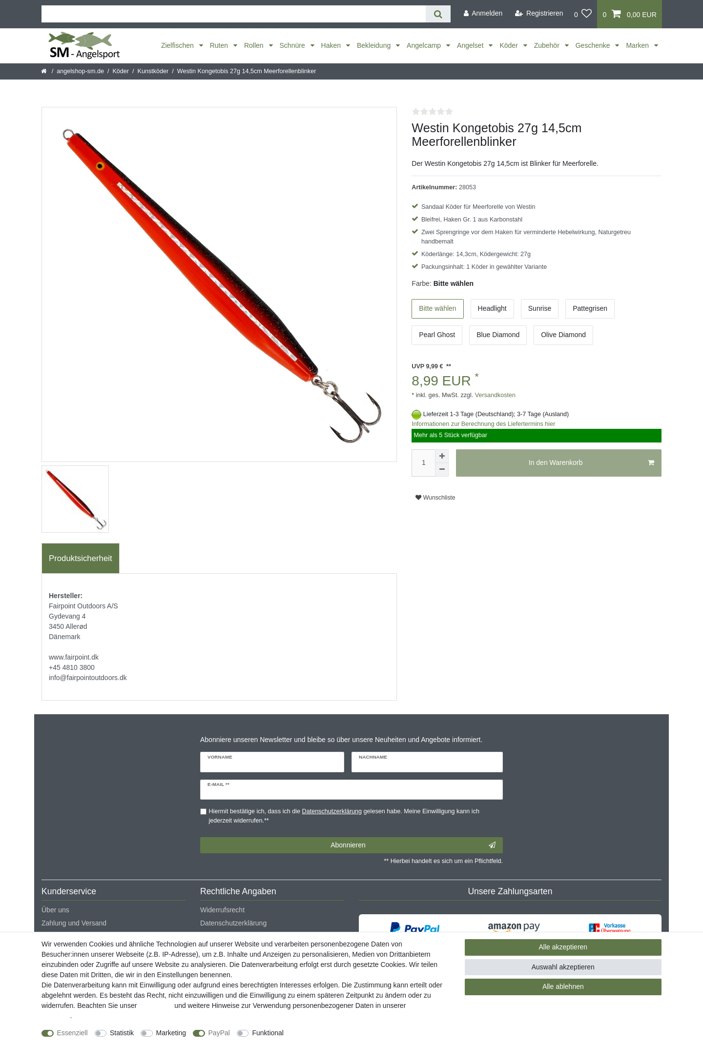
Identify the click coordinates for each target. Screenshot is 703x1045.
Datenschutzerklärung (233, 923)
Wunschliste (435, 497)
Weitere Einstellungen (325, 1033)
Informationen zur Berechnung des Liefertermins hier (483, 424)
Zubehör (547, 45)
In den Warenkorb (591, 463)
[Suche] (438, 13)
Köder (509, 45)
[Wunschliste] (583, 14)
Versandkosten (494, 395)
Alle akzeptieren (563, 947)
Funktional (268, 1033)
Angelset (471, 45)
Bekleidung (375, 45)
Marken (638, 45)
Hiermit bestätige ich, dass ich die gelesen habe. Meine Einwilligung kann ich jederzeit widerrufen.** (344, 816)
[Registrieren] (539, 13)
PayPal (219, 1033)
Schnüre (293, 45)
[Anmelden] (483, 13)
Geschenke (594, 45)
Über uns (55, 910)
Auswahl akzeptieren (563, 967)
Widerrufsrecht (222, 910)
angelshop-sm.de (80, 71)
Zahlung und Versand (73, 923)
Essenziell (72, 1033)
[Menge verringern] (442, 470)
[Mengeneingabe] (423, 463)
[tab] (80, 558)
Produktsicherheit (80, 558)
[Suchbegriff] (233, 13)
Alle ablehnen (563, 986)
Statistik (122, 1033)
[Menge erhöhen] (442, 456)
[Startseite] (44, 71)
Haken (332, 45)
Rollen (255, 45)
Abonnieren (413, 845)
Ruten (220, 45)
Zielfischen (178, 45)
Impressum (155, 1005)
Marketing (171, 1033)
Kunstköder (153, 71)
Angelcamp (425, 45)
